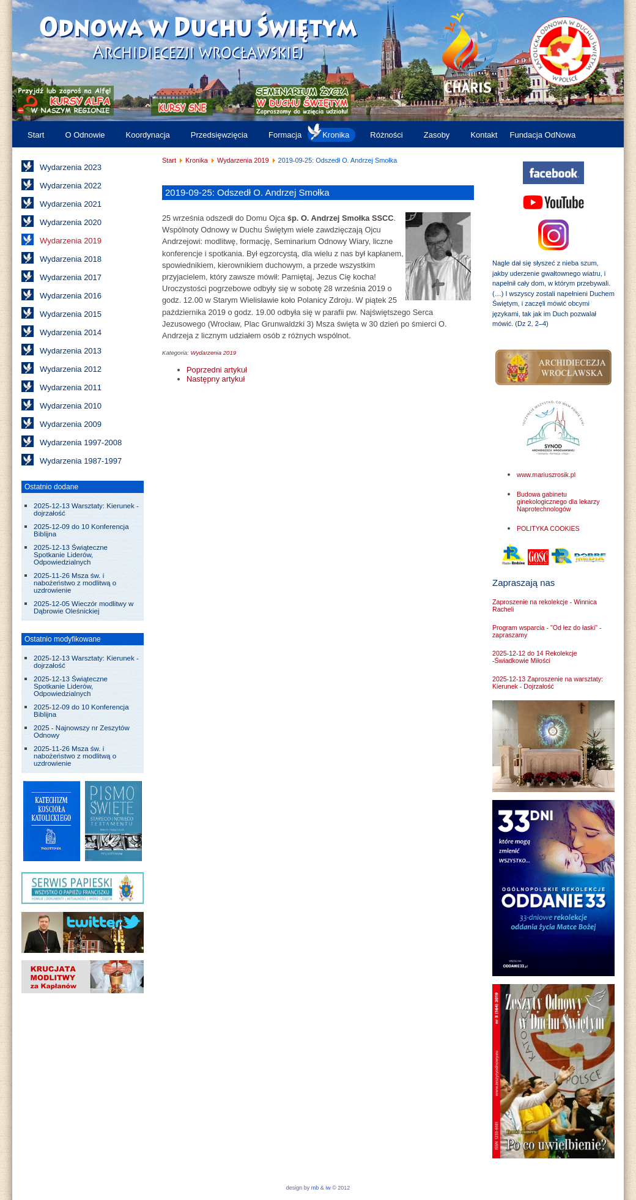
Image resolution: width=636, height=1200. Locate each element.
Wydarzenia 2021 (71, 204)
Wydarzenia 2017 (71, 277)
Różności (386, 134)
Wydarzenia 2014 (71, 332)
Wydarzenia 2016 (71, 295)
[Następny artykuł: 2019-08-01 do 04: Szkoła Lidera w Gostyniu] (216, 378)
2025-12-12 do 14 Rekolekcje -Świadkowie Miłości (534, 657)
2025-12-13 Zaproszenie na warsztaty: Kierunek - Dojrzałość (547, 682)
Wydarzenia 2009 (71, 424)
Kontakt (483, 134)
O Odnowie (85, 134)
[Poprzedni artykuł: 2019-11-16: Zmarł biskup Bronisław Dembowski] (217, 369)
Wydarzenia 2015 (71, 314)
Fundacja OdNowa (542, 134)
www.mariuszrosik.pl (546, 474)
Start (36, 134)
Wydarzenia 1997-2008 (81, 442)
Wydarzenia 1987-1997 (81, 460)
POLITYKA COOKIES (548, 528)
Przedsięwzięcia (219, 134)
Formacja (284, 134)
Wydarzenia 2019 (71, 240)
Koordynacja (148, 134)
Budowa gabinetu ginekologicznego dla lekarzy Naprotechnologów (558, 502)
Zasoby (437, 134)
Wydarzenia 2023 (71, 167)
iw (327, 1188)
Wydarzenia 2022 (71, 185)
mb (315, 1188)
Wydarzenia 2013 (71, 350)
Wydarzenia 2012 (71, 369)
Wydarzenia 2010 (71, 405)
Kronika (335, 134)
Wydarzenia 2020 (71, 222)
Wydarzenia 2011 (71, 387)
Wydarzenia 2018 (71, 259)
